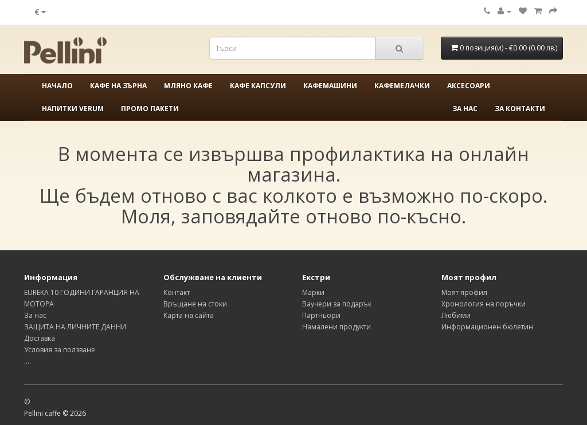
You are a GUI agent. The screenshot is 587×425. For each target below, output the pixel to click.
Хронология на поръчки (483, 304)
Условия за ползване (59, 350)
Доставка (39, 338)
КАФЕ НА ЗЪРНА (118, 85)
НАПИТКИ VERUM (73, 108)
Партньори (321, 315)
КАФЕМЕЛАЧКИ (402, 85)
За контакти (520, 108)
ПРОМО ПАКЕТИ (150, 108)
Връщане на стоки (195, 304)
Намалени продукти (336, 327)
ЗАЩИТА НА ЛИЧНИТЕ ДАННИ (75, 327)
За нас (465, 108)
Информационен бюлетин (487, 327)
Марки (313, 292)
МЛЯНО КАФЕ (188, 85)
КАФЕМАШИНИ (330, 85)
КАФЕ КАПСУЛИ (258, 85)
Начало (57, 85)
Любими (456, 315)
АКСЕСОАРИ (468, 85)
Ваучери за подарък (336, 304)
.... (27, 361)
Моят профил (464, 292)
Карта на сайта (188, 315)
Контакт (176, 292)
